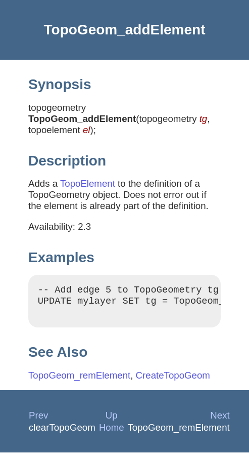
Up (112, 419)
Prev (38, 419)
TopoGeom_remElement (79, 380)
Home (111, 432)
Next (219, 419)
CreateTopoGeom (173, 380)
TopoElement (87, 183)
